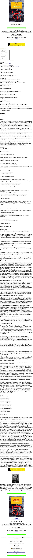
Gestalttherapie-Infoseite (21, 552)
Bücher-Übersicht (10, 552)
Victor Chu (16, 518)
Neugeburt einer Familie (16, 23)
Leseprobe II (9, 63)
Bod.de (16, 38)
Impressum (14, 553)
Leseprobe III (11, 65)
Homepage (16, 538)
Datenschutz (18, 553)
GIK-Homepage (15, 552)
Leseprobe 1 (12, 60)
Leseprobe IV (17, 66)
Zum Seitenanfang (16, 551)
